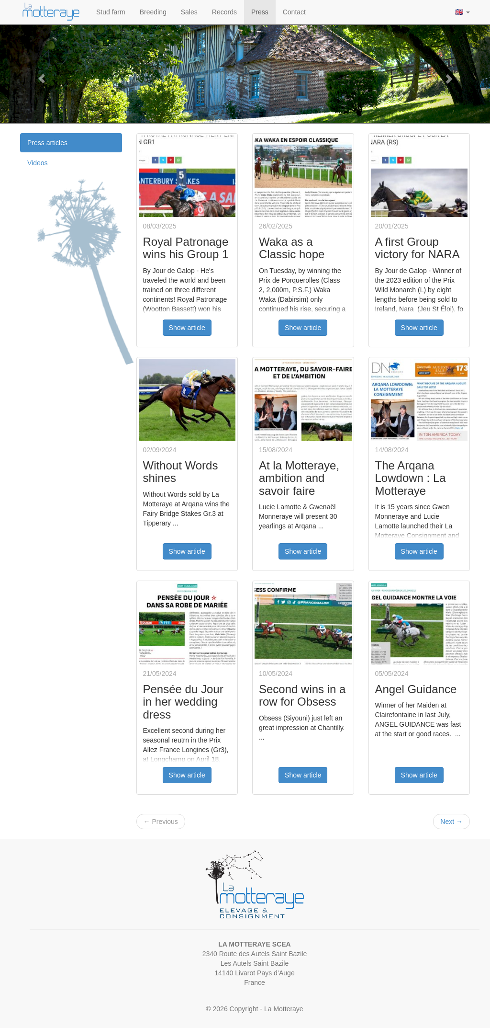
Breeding (153, 12)
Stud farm (110, 12)
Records (224, 12)
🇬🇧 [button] (462, 12)
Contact (294, 12)
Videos (37, 163)
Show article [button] (187, 327)
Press (259, 12)
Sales (189, 12)
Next (451, 821)
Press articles (47, 143)
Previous (161, 821)
